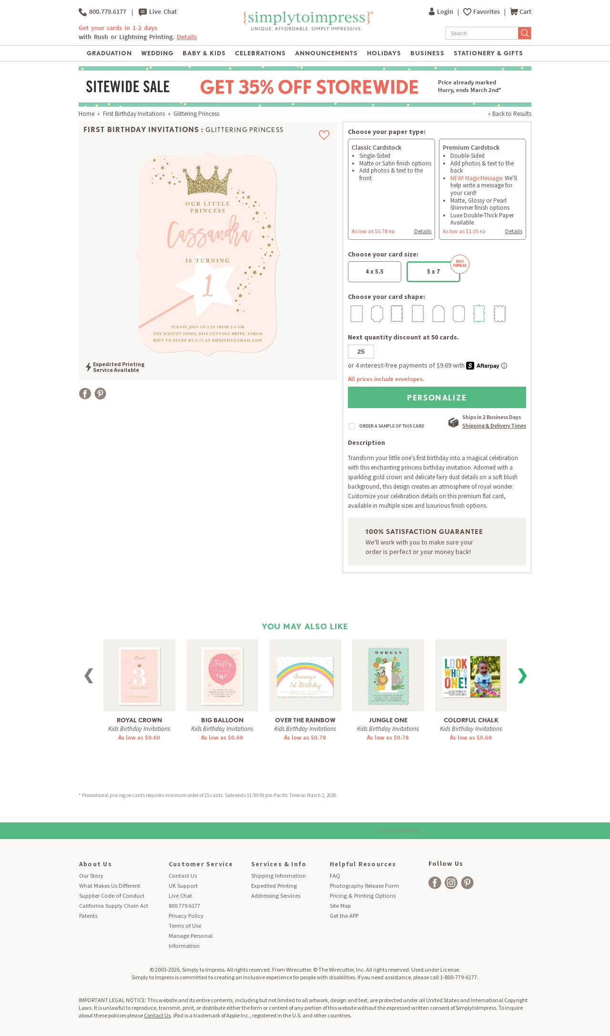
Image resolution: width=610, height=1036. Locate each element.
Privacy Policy (186, 915)
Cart (520, 12)
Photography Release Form (364, 885)
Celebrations (260, 53)
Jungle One (388, 720)
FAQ (335, 875)
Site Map (340, 905)
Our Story (91, 875)
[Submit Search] (524, 33)
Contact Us (183, 875)
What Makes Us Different (109, 885)
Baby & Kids (204, 53)
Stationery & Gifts (489, 53)
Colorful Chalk (471, 720)
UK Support (183, 885)
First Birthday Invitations (134, 114)
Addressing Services (275, 895)
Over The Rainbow (305, 720)
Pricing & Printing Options (363, 895)
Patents (88, 915)
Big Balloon (222, 720)
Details (187, 37)
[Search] (482, 33)
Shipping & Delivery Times (494, 425)
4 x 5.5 (375, 271)
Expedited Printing (274, 885)
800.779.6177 (102, 12)
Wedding (157, 53)
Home (86, 114)
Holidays (384, 53)
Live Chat (158, 12)
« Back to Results (509, 114)
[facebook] (434, 882)
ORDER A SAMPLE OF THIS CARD (391, 426)
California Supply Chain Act (113, 905)
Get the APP (344, 915)
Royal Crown (139, 720)
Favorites (487, 12)
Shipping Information (278, 875)
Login (442, 12)
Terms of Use (185, 925)
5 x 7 (443, 268)
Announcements (326, 53)
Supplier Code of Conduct (111, 895)
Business (427, 53)
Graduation (109, 53)
